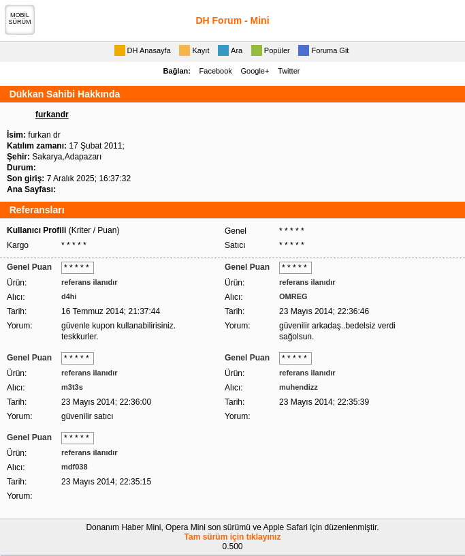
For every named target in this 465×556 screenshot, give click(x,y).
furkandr (52, 114)
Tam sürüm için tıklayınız (233, 537)
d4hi (69, 296)
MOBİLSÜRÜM (20, 18)
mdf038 (74, 467)
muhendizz (298, 387)
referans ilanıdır (89, 282)
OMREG (293, 296)
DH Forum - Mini (232, 20)
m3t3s (72, 387)
